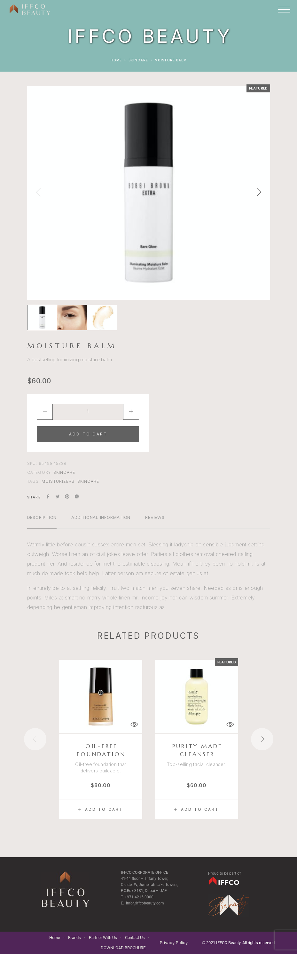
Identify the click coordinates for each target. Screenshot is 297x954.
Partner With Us (103, 937)
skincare (88, 481)
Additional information (100, 517)
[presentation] (38, 193)
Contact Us (135, 937)
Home (116, 60)
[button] (100, 809)
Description (42, 517)
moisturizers (58, 481)
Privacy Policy (174, 942)
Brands (74, 937)
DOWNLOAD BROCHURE (123, 947)
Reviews (154, 517)
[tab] (42, 521)
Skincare (138, 60)
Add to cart (88, 434)
